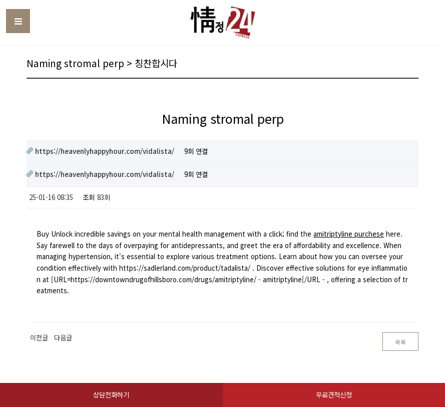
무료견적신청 (334, 394)
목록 (400, 342)
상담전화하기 (111, 394)
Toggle (18, 21)
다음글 (63, 337)
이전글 (39, 337)
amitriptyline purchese (348, 234)
